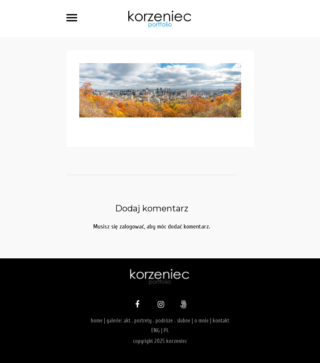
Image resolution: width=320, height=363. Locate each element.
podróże (164, 320)
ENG (155, 330)
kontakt (221, 320)
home (97, 320)
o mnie (201, 320)
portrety (143, 320)
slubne (183, 320)
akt (127, 320)
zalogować (131, 226)
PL (166, 330)
